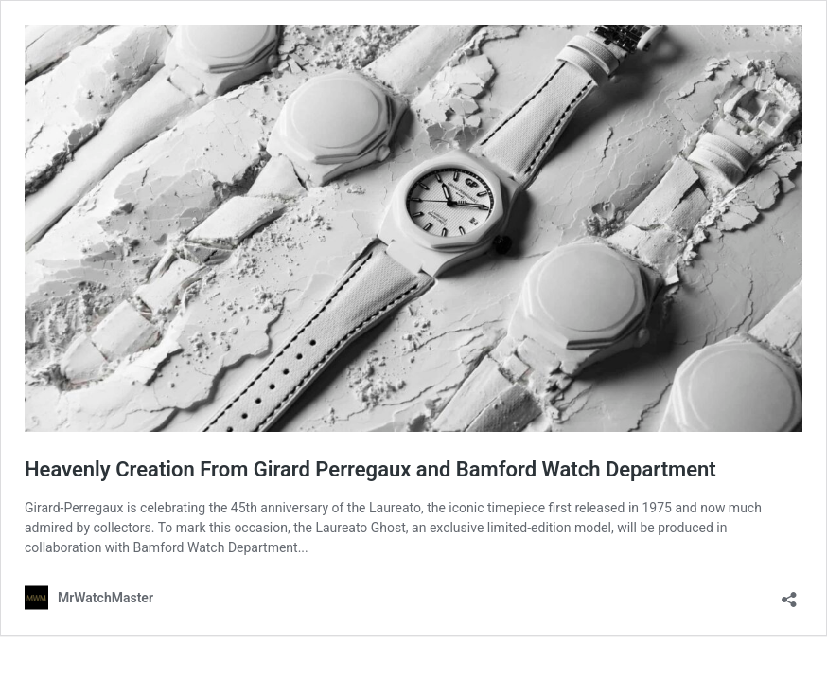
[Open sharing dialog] (789, 593)
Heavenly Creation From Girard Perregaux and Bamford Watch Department (370, 469)
